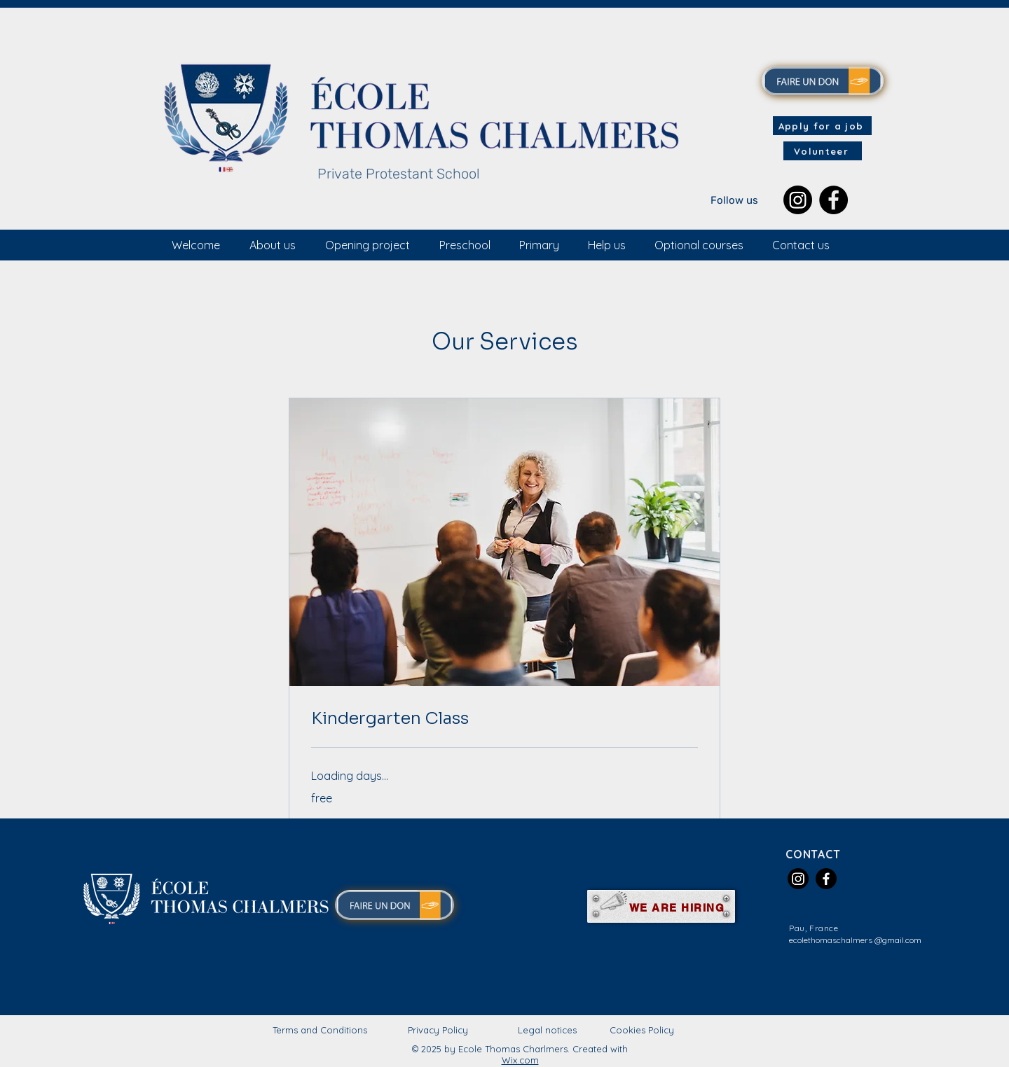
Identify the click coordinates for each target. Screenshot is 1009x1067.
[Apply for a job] (822, 125)
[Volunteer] (822, 150)
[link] (504, 719)
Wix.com (520, 1060)
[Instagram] (797, 200)
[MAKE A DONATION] (823, 81)
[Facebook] (833, 200)
